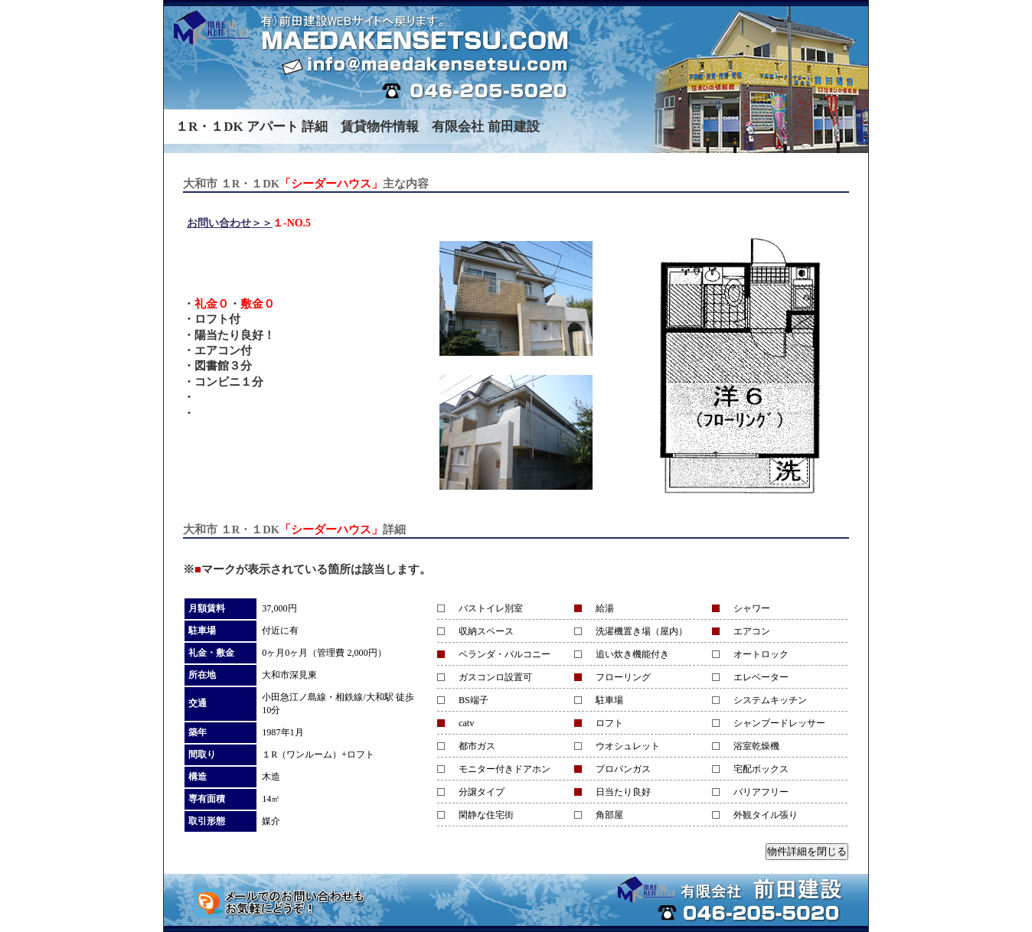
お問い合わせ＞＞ (230, 223)
